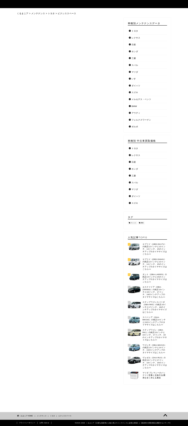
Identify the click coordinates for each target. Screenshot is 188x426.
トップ (69, 4)
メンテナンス (42, 416)
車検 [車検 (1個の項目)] (142, 223)
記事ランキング (87, 4)
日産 (134, 44)
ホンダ (135, 51)
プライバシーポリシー (27, 423)
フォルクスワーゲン (141, 120)
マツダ (135, 72)
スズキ (135, 92)
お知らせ (132, 4)
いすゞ (135, 79)
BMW (134, 106)
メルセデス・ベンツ (141, 99)
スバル (135, 65)
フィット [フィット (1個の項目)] (133, 223)
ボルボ (135, 126)
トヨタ (135, 31)
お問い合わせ (44, 423)
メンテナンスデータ (111, 4)
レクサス (136, 38)
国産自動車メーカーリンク (156, 4)
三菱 (134, 58)
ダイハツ (136, 85)
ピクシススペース (64, 416)
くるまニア (24, 4)
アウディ (136, 113)
